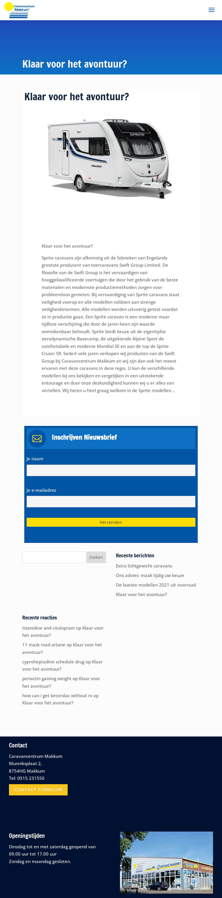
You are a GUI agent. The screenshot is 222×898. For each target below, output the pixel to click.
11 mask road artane (43, 644)
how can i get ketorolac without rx (57, 695)
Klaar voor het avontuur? (141, 594)
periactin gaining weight (46, 678)
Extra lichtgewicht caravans (144, 566)
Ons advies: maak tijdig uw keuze (150, 575)
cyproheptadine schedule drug (53, 662)
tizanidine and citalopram (48, 628)
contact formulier (38, 790)
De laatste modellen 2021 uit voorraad (156, 585)
